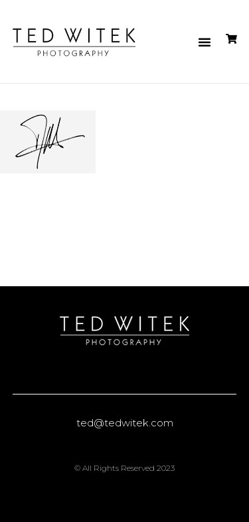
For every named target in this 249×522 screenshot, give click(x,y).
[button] (204, 42)
